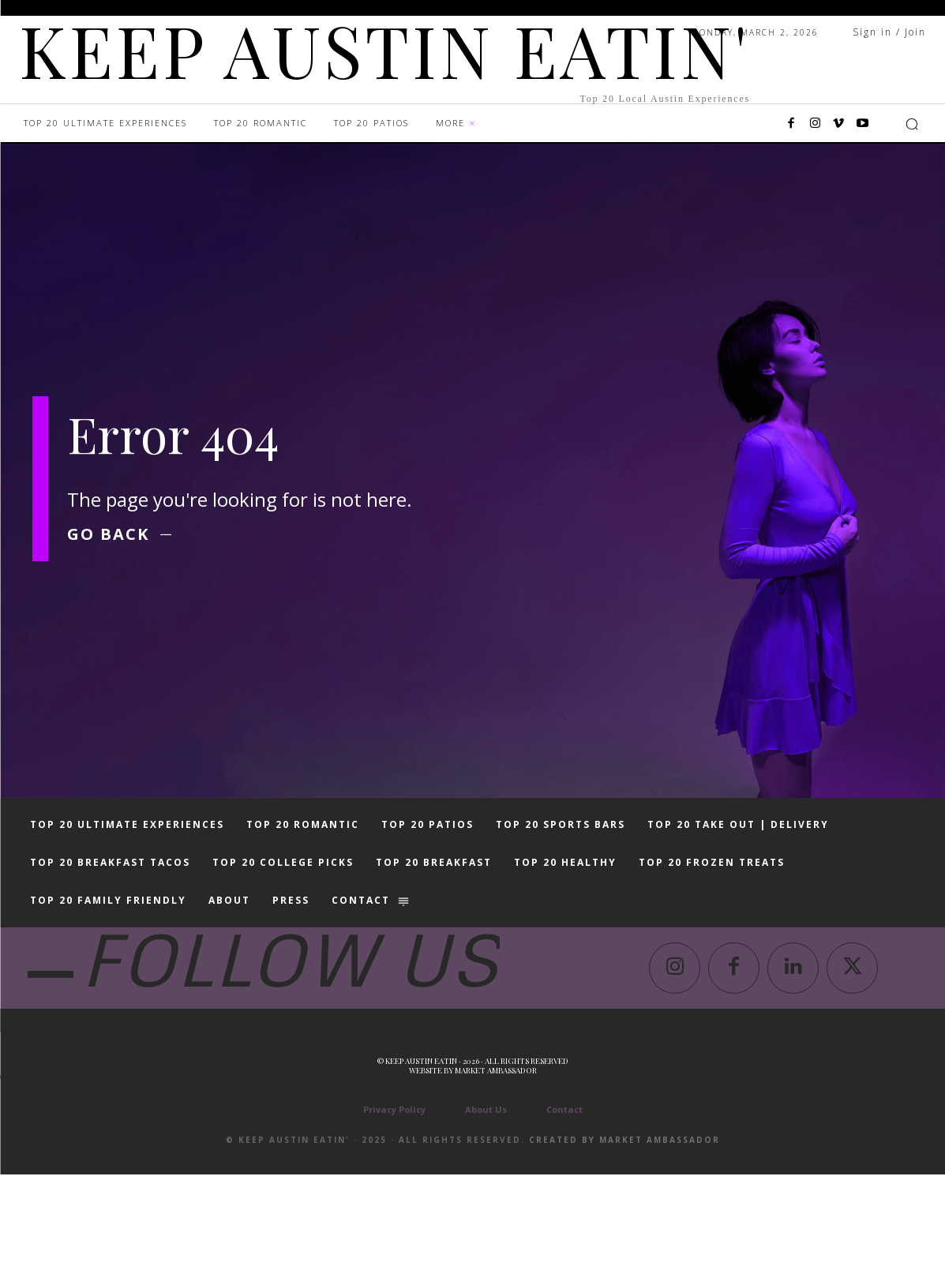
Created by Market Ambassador (624, 1246)
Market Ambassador (496, 1176)
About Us (486, 1216)
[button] (912, 124)
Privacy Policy (394, 1216)
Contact (564, 1216)
